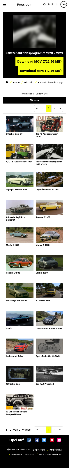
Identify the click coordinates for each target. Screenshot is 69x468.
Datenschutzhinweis (23, 454)
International (28, 93)
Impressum (55, 450)
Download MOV (39, 61)
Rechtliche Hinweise (50, 454)
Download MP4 (41, 71)
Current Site (41, 93)
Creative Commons (19, 449)
